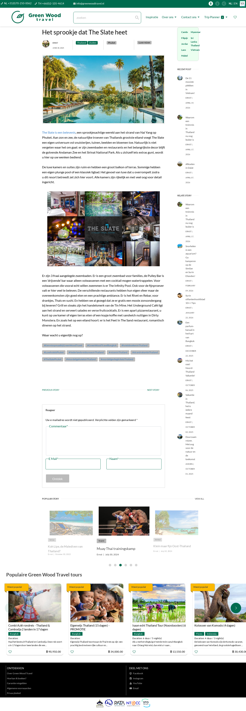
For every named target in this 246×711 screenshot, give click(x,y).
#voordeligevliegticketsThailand (117, 359)
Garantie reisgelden (17, 683)
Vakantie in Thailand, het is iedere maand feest (190, 406)
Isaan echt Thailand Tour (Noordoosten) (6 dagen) (159, 626)
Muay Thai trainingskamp (116, 548)
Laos (183, 49)
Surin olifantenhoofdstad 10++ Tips (195, 299)
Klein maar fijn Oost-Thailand (172, 546)
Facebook (138, 673)
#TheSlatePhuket (52, 359)
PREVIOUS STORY (50, 390)
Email (136, 688)
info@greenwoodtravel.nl (90, 3)
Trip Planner (216, 17)
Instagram (138, 678)
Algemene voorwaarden (19, 688)
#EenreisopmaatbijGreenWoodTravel (63, 345)
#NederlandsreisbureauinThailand (86, 352)
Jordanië (185, 43)
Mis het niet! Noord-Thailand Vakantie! (190, 368)
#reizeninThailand (118, 352)
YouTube (137, 683)
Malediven (186, 55)
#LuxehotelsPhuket (54, 352)
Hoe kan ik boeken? (16, 678)
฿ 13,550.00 (177, 651)
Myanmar (196, 32)
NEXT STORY (152, 390)
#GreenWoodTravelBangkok (102, 345)
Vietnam (195, 49)
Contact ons (191, 17)
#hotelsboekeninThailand (135, 345)
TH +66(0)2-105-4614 (51, 3)
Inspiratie (152, 17)
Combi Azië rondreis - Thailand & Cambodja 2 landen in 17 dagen (29, 626)
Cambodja (186, 32)
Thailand (195, 45)
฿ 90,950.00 (53, 651)
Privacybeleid (14, 693)
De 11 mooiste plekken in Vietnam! (190, 85)
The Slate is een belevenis (59, 132)
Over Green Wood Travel (19, 673)
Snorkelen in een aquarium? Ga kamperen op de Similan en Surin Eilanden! (191, 261)
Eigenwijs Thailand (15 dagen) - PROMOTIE (90, 626)
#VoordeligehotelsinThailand (81, 359)
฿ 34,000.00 (115, 651)
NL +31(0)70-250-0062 (18, 3)
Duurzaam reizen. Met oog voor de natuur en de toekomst (191, 448)
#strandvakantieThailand (145, 352)
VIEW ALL (199, 498)
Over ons (170, 17)
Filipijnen (186, 38)
